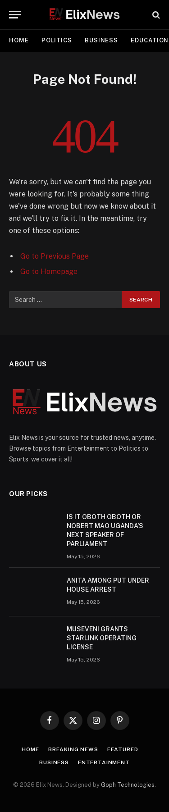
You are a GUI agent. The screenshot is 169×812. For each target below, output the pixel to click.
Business (101, 40)
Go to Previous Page (54, 256)
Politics (56, 40)
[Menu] (15, 15)
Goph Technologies (128, 784)
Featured (122, 749)
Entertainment (104, 762)
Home (19, 40)
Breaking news (73, 749)
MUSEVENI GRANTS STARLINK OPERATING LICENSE (102, 638)
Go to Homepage (49, 271)
